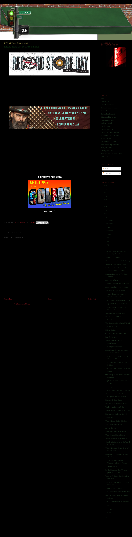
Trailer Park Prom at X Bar (114, 407)
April (108, 248)
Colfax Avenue (20, 222)
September (110, 231)
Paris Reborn (109, 417)
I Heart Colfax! (110, 330)
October (109, 227)
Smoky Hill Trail (107, 151)
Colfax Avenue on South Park (115, 333)
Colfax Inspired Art (108, 114)
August (108, 234)
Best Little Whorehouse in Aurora (117, 501)
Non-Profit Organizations (110, 145)
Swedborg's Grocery (112, 257)
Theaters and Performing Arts (111, 154)
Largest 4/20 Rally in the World (116, 304)
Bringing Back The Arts (113, 347)
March (108, 506)
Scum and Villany (111, 280)
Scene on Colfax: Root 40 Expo (116, 287)
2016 (106, 207)
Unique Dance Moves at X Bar (116, 403)
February (109, 509)
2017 (106, 203)
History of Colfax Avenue (110, 132)
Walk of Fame (106, 157)
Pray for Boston (110, 337)
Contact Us (105, 102)
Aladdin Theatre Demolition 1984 (117, 284)
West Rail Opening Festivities (115, 264)
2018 (106, 200)
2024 (106, 189)
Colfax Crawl (105, 111)
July (107, 238)
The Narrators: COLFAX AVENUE (117, 323)
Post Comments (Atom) (22, 304)
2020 (106, 196)
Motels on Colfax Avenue (110, 135)
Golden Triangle (106, 123)
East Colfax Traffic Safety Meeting (117, 492)
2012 (106, 517)
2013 (106, 217)
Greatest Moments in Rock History (117, 261)
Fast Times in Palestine (113, 424)
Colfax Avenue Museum (109, 108)
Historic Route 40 (107, 129)
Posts (105, 169)
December (110, 220)
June (108, 241)
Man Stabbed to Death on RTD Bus (117, 410)
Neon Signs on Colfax (109, 141)
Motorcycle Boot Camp (113, 400)
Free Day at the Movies (113, 387)
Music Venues (106, 138)
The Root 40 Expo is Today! (115, 291)
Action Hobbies (110, 428)
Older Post (92, 299)
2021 (106, 193)
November (110, 224)
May (108, 245)
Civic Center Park (107, 105)
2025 (106, 186)
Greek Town (105, 126)
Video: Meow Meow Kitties (115, 435)
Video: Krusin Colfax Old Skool (116, 421)
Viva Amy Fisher (111, 466)
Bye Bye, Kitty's (111, 326)
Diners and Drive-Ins (108, 117)
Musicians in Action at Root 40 (116, 414)
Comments (107, 173)
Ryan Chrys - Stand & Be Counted (117, 390)
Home (50, 299)
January (109, 513)
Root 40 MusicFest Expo (114, 488)
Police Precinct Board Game (115, 313)
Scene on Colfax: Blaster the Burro (117, 438)
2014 (106, 214)
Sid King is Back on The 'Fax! (115, 431)
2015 (106, 210)
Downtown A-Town (108, 120)
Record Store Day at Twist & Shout (117, 300)
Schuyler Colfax (106, 148)
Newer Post (8, 299)
